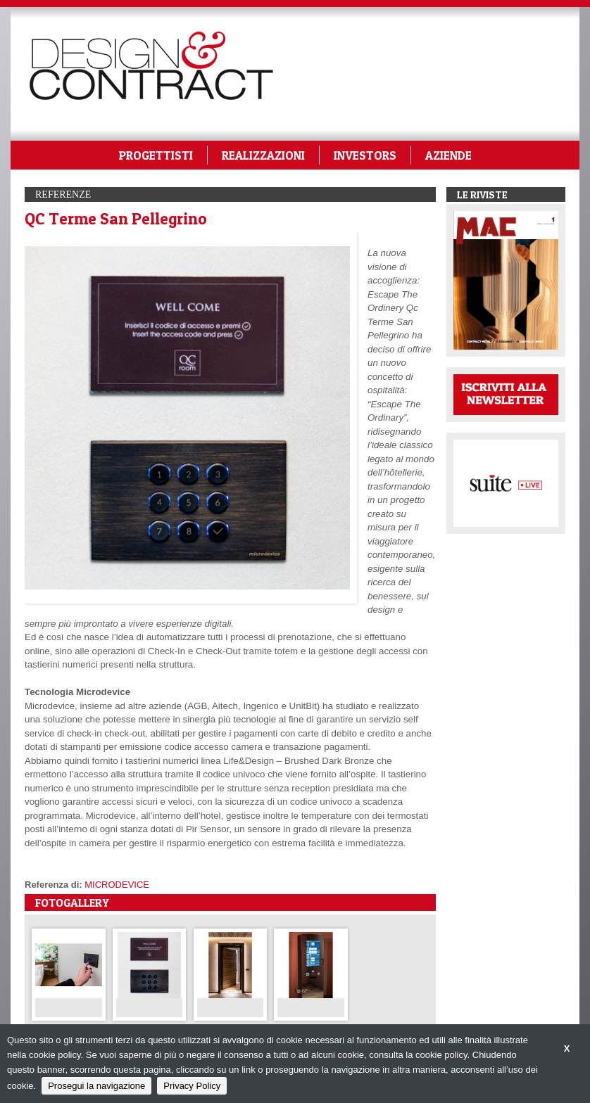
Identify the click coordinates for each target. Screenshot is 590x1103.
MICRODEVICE (116, 884)
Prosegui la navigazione (96, 1085)
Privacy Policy (191, 1085)
